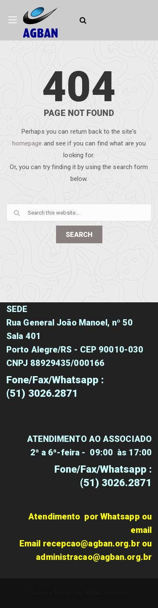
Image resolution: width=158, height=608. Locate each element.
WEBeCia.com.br (105, 592)
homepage (27, 143)
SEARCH (79, 235)
